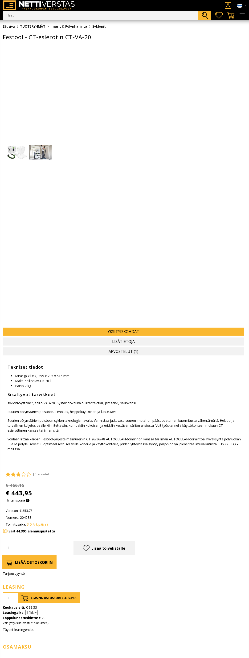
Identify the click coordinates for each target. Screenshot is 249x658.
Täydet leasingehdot (18, 629)
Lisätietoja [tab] (123, 341)
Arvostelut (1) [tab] (123, 351)
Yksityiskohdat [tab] (123, 331)
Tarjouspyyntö (14, 573)
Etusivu (9, 26)
